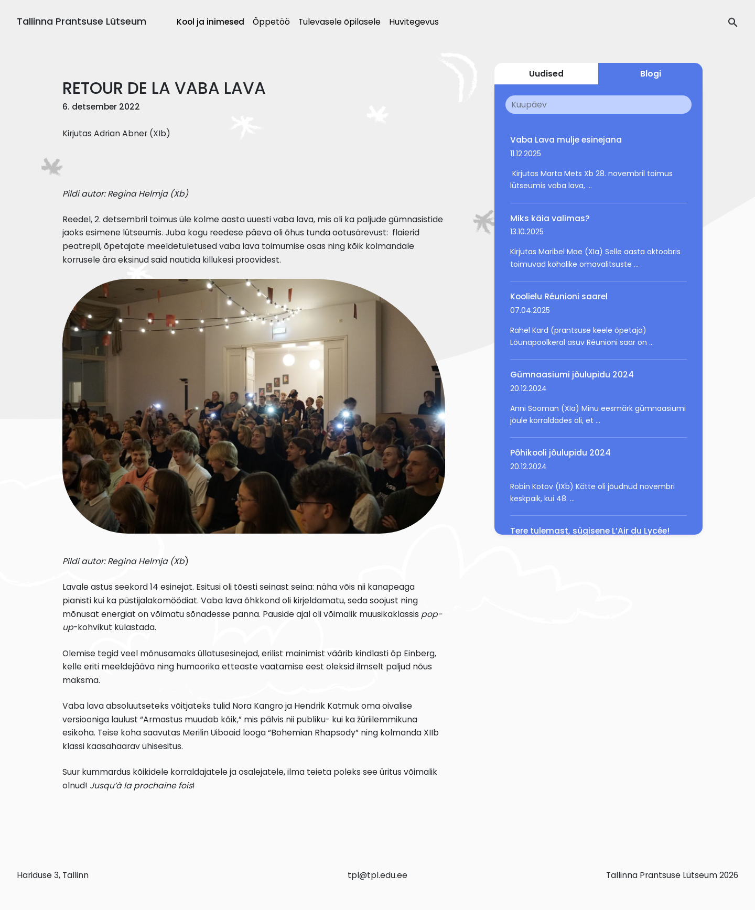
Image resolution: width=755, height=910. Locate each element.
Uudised (546, 73)
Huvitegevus (414, 21)
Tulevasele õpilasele (339, 21)
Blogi (650, 73)
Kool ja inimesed (210, 21)
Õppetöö (271, 21)
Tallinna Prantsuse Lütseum (81, 21)
